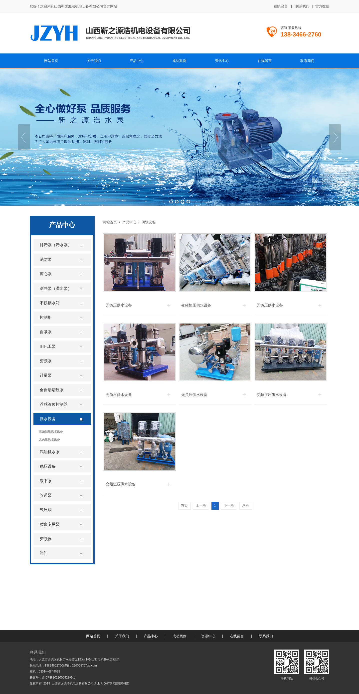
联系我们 (302, 6)
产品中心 (129, 222)
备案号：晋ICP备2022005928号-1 (52, 677)
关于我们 (122, 636)
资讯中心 (208, 636)
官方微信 (322, 6)
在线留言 (281, 6)
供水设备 (148, 222)
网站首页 (110, 222)
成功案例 (179, 636)
